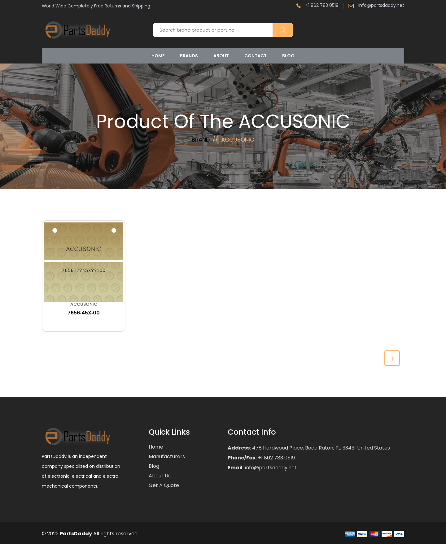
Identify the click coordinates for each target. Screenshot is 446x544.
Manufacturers (167, 456)
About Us (160, 475)
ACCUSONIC (83, 304)
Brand (201, 139)
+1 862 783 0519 (317, 6)
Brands (189, 56)
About (221, 56)
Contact (255, 56)
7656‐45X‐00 (84, 312)
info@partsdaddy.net (376, 6)
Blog (288, 56)
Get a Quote (164, 485)
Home (157, 56)
